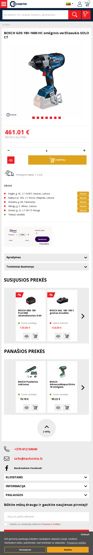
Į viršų (46, 428)
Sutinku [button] (68, 550)
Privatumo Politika (50, 524)
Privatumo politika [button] (76, 542)
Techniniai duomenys (20, 266)
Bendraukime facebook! (28, 468)
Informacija (15, 486)
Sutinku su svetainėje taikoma (35, 524)
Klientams (14, 477)
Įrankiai (3, 4)
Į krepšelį (57, 160)
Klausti (83, 193)
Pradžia (6, 24)
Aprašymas (13, 257)
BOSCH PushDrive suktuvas (28, 383)
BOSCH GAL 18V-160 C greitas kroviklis (62, 311)
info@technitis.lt (28, 458)
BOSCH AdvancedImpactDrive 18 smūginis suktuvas (62, 385)
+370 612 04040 (25, 449)
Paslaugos (14, 495)
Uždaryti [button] (85, 534)
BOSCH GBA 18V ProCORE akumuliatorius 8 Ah (30, 313)
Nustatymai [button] (25, 550)
